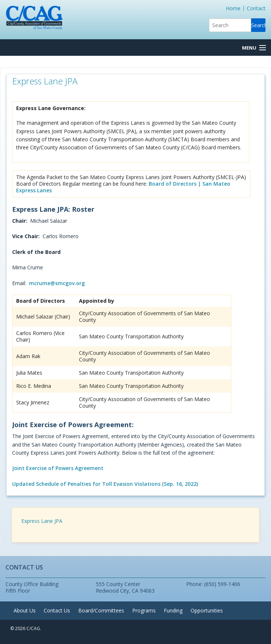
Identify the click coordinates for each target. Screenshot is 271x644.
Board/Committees (101, 610)
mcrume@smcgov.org (57, 283)
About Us (25, 610)
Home (233, 8)
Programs (144, 610)
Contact (256, 8)
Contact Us (57, 610)
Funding (173, 610)
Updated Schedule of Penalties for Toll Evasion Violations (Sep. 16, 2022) (105, 483)
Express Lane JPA (41, 520)
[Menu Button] (253, 48)
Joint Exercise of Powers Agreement (58, 468)
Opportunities (207, 610)
